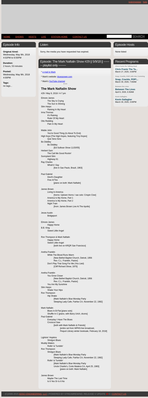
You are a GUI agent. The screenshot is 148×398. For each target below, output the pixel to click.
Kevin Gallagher (121, 96)
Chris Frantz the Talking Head (126, 66)
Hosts (32, 36)
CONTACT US (80, 36)
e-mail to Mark (49, 72)
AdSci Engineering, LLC (33, 394)
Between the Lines (122, 86)
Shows (19, 36)
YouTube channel (57, 81)
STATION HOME (59, 36)
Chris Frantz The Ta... (126, 69)
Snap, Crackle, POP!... (126, 79)
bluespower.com (64, 76)
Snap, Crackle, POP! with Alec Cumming (130, 76)
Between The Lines (125, 89)
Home (7, 36)
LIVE (43, 36)
